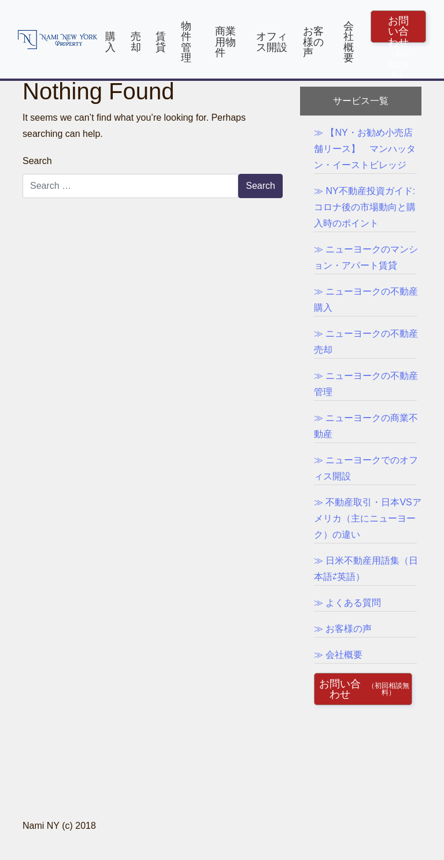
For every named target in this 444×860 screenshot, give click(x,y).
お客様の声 (313, 41)
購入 (110, 41)
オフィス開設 (271, 41)
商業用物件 (225, 41)
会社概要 (348, 42)
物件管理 (186, 42)
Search (37, 161)
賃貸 (161, 41)
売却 (136, 41)
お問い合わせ (398, 28)
